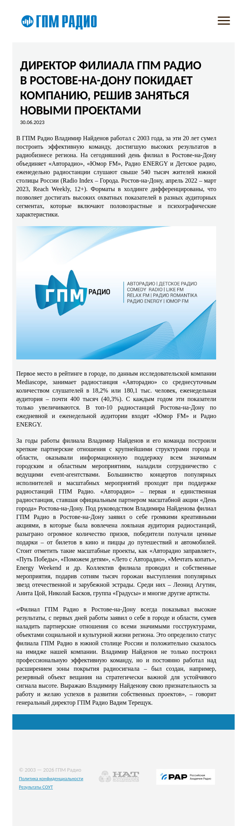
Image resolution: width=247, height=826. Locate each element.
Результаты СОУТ (36, 787)
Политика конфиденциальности (51, 778)
